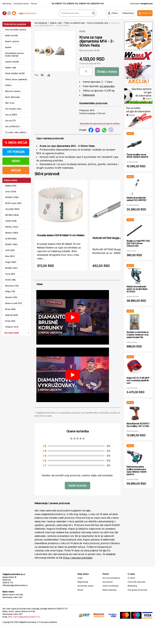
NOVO (16, 161)
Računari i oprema (12, 91)
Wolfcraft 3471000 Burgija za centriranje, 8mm (116, 237)
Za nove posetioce (111, 578)
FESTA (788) (10, 280)
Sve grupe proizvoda (137, 590)
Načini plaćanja (109, 590)
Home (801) (10, 274)
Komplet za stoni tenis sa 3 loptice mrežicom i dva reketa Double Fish (137, 335)
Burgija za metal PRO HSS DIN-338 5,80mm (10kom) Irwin (138, 243)
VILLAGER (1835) (12, 209)
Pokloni (8, 85)
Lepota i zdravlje (12, 61)
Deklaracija (89, 94)
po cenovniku (107, 86)
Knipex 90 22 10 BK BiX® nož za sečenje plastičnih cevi (138, 380)
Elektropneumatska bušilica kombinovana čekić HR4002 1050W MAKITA (136, 470)
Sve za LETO (10, 120)
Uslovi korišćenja (110, 586)
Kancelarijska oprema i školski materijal (14, 54)
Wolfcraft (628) (11, 315)
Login (80, 578)
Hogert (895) (10, 262)
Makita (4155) (10, 185)
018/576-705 (84, 3)
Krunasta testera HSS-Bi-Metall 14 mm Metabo (61, 235)
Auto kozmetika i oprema (15, 29)
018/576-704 (72, 3)
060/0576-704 (97, 3)
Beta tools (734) (12, 285)
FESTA (82, 31)
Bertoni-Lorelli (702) (13, 303)
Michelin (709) (11, 297)
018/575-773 (60, 3)
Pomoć (34, 3)
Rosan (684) (10, 309)
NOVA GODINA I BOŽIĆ (15, 73)
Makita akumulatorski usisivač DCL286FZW (136, 199)
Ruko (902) (10, 256)
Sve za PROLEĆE (12, 126)
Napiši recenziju (77, 485)
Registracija (83, 582)
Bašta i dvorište (11, 35)
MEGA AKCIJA (16, 142)
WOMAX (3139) (11, 197)
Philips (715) (10, 291)
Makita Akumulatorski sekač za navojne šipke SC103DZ (137, 289)
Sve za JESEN (11, 114)
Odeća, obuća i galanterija (16, 79)
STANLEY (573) (11, 327)
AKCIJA (16, 170)
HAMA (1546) (11, 221)
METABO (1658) (12, 215)
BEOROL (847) (11, 268)
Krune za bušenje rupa (97, 23)
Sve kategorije (41, 23)
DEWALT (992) (11, 244)
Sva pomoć (107, 582)
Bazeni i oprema (12, 41)
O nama (131, 578)
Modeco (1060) (11, 232)
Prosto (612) (10, 321)
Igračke (8, 47)
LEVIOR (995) (10, 238)
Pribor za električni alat (74, 23)
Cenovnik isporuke (136, 582)
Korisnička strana (21, 3)
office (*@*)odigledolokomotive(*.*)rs (24, 617)
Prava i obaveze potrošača (77, 557)
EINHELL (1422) (11, 227)
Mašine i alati (10, 67)
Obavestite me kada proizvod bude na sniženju (100, 123)
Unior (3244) (10, 191)
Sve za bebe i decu (13, 108)
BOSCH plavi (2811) (13, 203)
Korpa (80, 590)
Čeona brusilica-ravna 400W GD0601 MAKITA (137, 155)
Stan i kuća (9, 103)
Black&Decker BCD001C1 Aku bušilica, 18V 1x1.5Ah (138, 424)
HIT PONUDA (16, 152)
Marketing (6, 3)
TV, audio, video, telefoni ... (16, 132)
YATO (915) (10, 250)
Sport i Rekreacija (12, 97)
